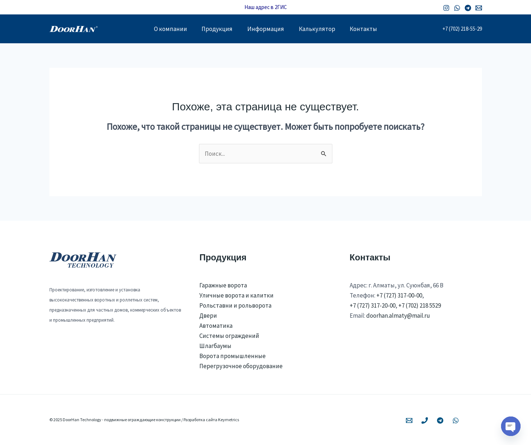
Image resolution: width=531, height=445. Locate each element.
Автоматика (216, 326)
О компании (165, 29)
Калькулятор (319, 29)
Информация (265, 29)
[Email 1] (478, 8)
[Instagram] (446, 8)
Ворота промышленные (232, 356)
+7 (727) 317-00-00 (399, 295)
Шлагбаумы (215, 346)
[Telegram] (468, 8)
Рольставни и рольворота (235, 305)
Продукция (214, 29)
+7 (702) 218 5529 (419, 305)
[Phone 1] (424, 420)
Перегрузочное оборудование (241, 366)
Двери (208, 316)
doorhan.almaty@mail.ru (398, 316)
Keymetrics (228, 419)
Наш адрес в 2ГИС (265, 7)
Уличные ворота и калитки (236, 295)
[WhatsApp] (457, 8)
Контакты (368, 29)
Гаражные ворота (223, 285)
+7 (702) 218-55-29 (462, 28)
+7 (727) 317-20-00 (372, 305)
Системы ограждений (229, 336)
